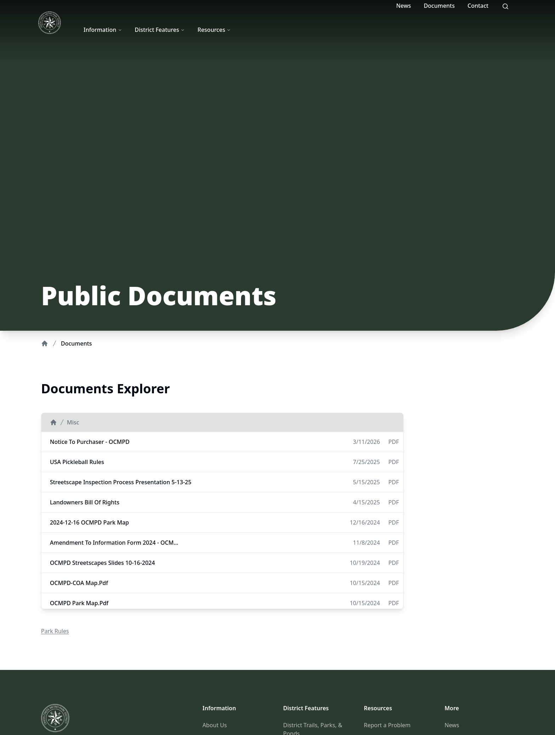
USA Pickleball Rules (77, 462)
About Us (214, 725)
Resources (214, 30)
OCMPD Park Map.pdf (79, 603)
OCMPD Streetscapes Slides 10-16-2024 (102, 563)
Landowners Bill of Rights (84, 502)
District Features (160, 30)
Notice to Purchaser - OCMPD (90, 442)
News (403, 6)
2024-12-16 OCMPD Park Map (89, 522)
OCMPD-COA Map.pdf (79, 583)
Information (103, 30)
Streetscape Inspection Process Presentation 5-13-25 (120, 482)
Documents (439, 6)
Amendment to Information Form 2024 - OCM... (114, 542)
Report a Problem (387, 725)
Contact (478, 6)
